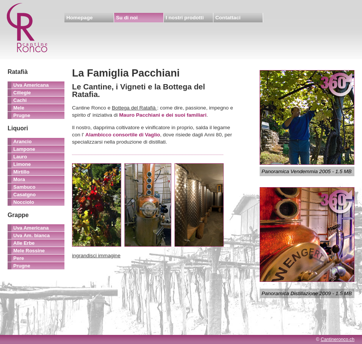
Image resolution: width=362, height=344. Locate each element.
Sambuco (24, 187)
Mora (19, 179)
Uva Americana (31, 85)
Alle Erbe (23, 243)
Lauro (20, 156)
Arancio (22, 141)
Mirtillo (21, 172)
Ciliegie (22, 92)
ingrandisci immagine (96, 255)
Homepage (79, 17)
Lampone (24, 149)
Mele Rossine (29, 250)
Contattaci (227, 17)
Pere (18, 258)
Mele (18, 108)
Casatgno (24, 194)
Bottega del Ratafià (134, 108)
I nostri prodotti (185, 17)
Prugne (21, 115)
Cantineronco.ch (337, 339)
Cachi (20, 100)
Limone (22, 164)
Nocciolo (23, 202)
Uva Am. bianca (31, 235)
